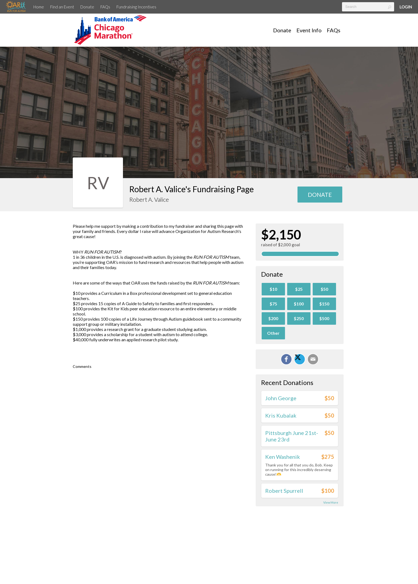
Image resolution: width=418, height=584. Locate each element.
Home (38, 6)
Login (406, 6)
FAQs (105, 6)
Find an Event (62, 6)
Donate (87, 6)
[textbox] (368, 6)
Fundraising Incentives (136, 6)
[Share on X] (299, 359)
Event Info (309, 30)
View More (330, 502)
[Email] (313, 359)
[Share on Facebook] (286, 359)
